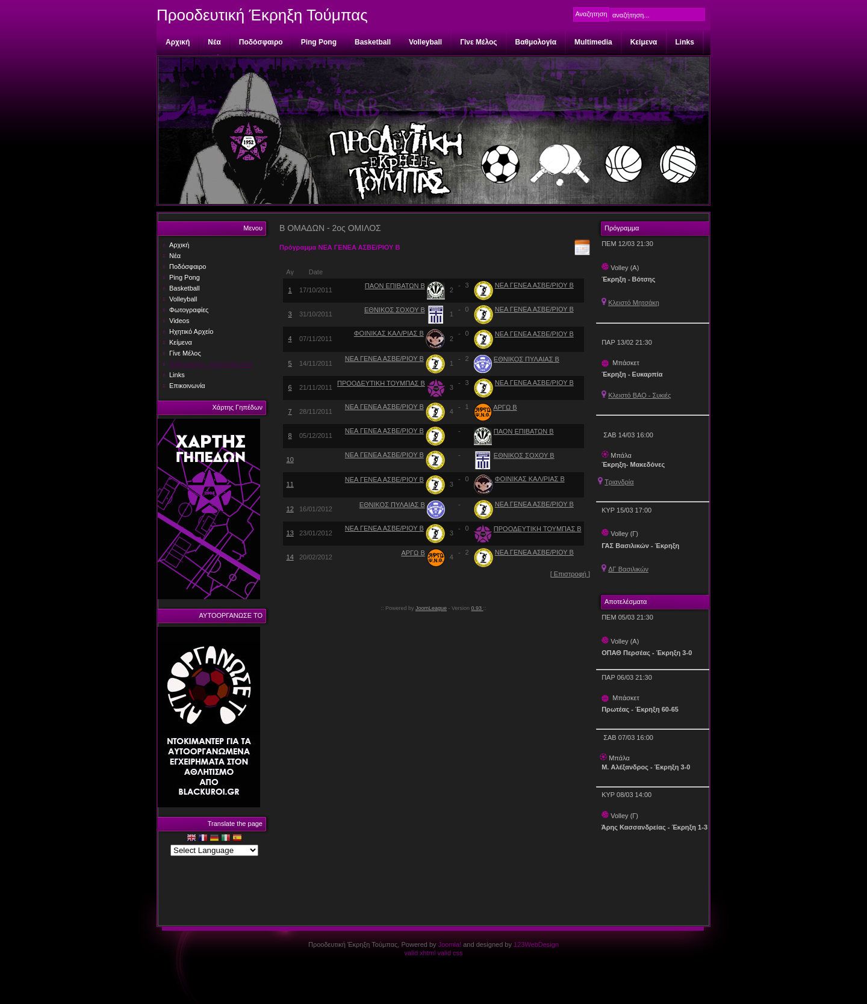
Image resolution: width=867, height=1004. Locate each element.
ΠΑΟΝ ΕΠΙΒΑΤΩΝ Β (395, 285)
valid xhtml (419, 952)
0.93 (477, 608)
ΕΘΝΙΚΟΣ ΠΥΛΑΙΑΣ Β (526, 359)
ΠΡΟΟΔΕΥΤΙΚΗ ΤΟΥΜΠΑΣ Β (381, 383)
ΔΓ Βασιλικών (628, 569)
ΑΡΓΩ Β (505, 407)
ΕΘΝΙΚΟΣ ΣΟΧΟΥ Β (394, 309)
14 (290, 557)
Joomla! (450, 944)
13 (290, 533)
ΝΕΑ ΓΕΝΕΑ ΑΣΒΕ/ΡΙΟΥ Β (534, 285)
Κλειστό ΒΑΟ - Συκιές (639, 395)
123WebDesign (536, 944)
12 (290, 509)
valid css (449, 952)
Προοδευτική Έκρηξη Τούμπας (262, 15)
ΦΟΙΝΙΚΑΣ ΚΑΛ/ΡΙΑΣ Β (389, 333)
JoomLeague (431, 608)
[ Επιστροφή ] (570, 573)
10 (290, 459)
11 (290, 484)
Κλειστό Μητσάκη (633, 302)
